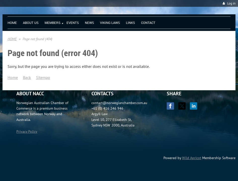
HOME (12, 39)
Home (13, 77)
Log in (231, 3)
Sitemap (43, 77)
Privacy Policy (26, 131)
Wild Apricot (191, 158)
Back (27, 77)
